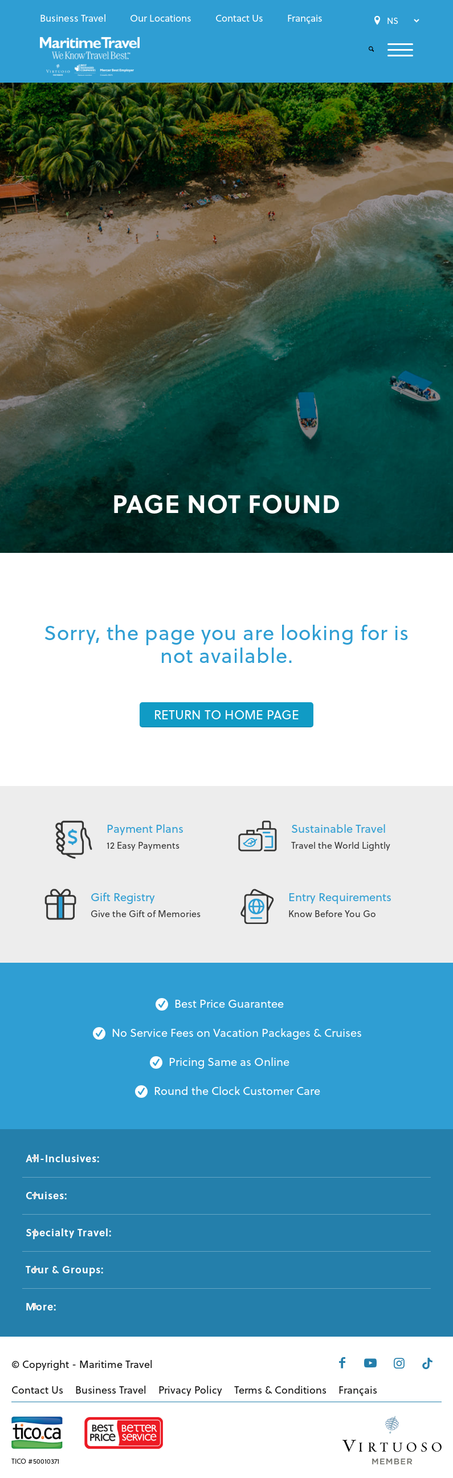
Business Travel (73, 18)
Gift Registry (123, 897)
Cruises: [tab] (46, 1195)
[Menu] (393, 50)
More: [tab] (41, 1306)
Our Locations (160, 18)
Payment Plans (145, 828)
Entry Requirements (339, 897)
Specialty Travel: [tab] (69, 1232)
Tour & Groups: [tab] (65, 1269)
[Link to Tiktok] (427, 1362)
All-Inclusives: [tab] (63, 1158)
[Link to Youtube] (370, 1362)
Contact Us (239, 18)
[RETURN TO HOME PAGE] (226, 714)
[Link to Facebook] (341, 1362)
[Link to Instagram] (398, 1362)
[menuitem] (76, 18)
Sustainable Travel (338, 828)
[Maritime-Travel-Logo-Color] (90, 60)
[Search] (364, 50)
